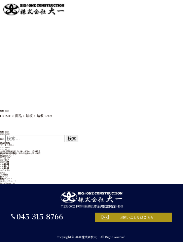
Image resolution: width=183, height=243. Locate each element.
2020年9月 (4, 161)
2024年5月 (4, 159)
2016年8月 (4, 166)
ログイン (4, 176)
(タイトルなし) (6, 144)
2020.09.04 (5, 147)
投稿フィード (6, 178)
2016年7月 (4, 168)
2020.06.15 (4, 149)
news (2, 172)
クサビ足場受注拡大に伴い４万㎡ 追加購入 (20, 151)
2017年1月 (4, 164)
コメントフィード (8, 181)
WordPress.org (7, 183)
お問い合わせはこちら (136, 217)
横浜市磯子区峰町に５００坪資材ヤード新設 (20, 153)
